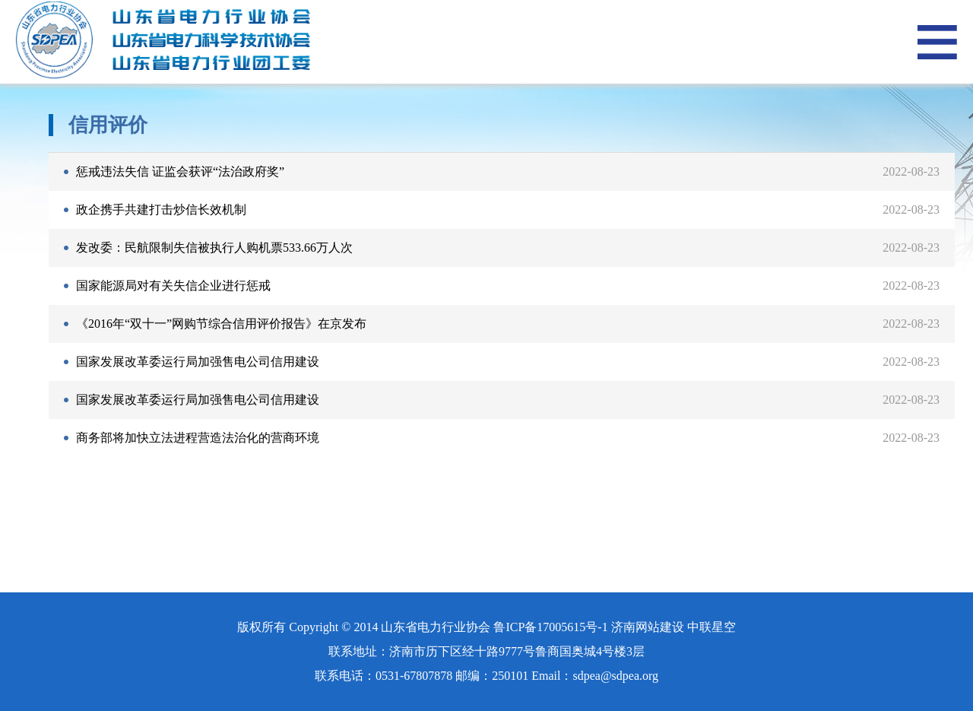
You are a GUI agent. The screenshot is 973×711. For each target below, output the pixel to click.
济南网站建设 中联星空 (673, 627)
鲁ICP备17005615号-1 (550, 627)
